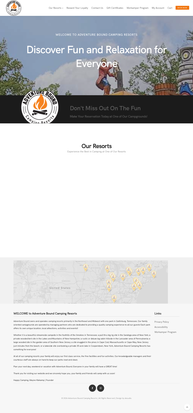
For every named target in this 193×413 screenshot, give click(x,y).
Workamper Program (165, 332)
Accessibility (161, 326)
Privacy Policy (161, 321)
